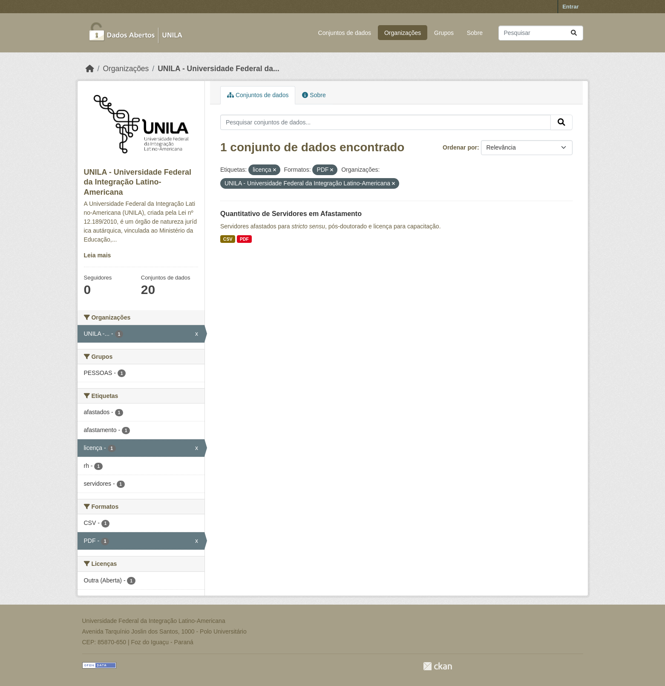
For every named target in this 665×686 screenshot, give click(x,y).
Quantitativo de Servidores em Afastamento (291, 213)
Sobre (475, 32)
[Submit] (573, 33)
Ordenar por (460, 147)
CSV (228, 239)
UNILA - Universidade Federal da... (218, 68)
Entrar (570, 6)
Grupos (444, 32)
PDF (244, 239)
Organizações (402, 32)
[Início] (90, 68)
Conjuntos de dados (344, 32)
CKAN (437, 666)
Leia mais (97, 255)
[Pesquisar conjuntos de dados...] (540, 33)
